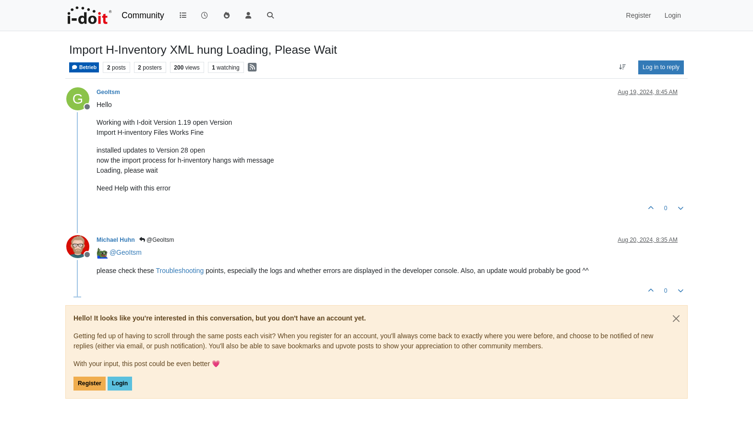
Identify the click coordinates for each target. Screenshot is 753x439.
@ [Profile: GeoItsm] (125, 252)
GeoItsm (108, 92)
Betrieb (84, 67)
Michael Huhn (116, 240)
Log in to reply (661, 67)
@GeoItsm (156, 240)
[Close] (676, 319)
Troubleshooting (180, 270)
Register (89, 383)
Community (142, 15)
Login (120, 383)
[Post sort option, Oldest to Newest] (623, 67)
